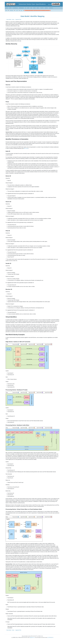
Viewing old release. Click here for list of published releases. (37, 10)
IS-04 (6, 10)
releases (11, 10)
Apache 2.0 (32, 637)
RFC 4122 (26, 148)
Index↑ (13, 19)
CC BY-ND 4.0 (50, 637)
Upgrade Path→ (18, 19)
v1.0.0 (17, 10)
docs (21, 10)
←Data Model (8, 19)
